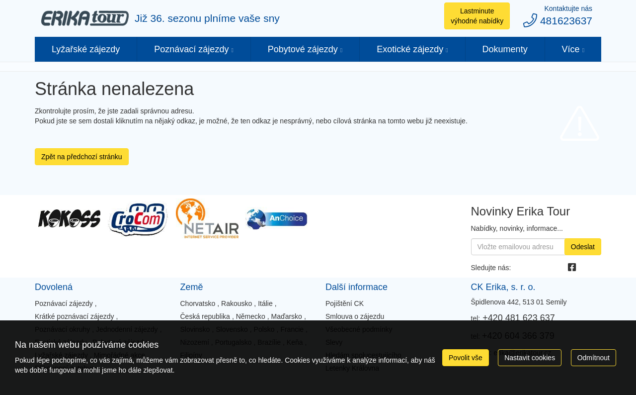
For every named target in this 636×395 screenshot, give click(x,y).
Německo (250, 316)
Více (571, 49)
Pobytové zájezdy (303, 49)
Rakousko (236, 303)
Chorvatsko (197, 303)
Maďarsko (286, 316)
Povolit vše (465, 358)
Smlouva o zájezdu (354, 316)
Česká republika (205, 316)
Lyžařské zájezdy (86, 49)
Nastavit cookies (529, 358)
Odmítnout (593, 358)
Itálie (265, 303)
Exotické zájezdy (410, 49)
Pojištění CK (344, 303)
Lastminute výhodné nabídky (477, 16)
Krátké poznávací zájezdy (74, 316)
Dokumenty (505, 49)
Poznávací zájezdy (191, 49)
